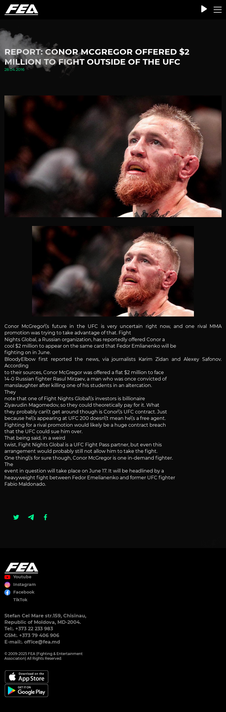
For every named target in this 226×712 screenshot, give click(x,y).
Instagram (24, 584)
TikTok (20, 599)
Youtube (22, 576)
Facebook (23, 592)
